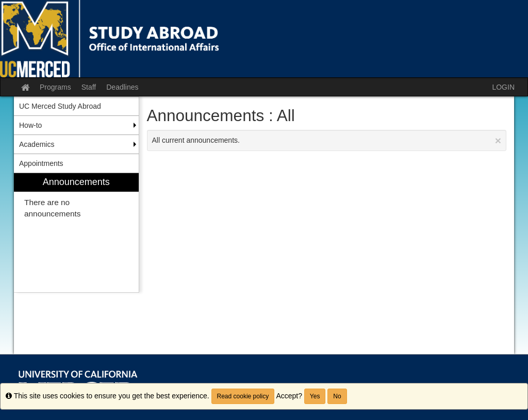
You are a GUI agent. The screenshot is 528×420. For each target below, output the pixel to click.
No (337, 396)
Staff (88, 87)
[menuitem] (76, 232)
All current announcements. (327, 140)
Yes (315, 396)
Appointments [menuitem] (41, 163)
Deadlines (122, 87)
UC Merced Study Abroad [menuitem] (60, 106)
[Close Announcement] (498, 140)
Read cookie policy (243, 396)
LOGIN (503, 87)
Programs (55, 87)
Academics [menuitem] (36, 144)
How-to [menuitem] (30, 125)
